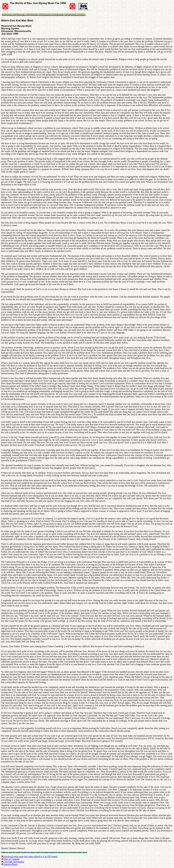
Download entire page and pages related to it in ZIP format (30, 856)
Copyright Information (13, 861)
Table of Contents (11, 859)
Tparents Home (10, 864)
